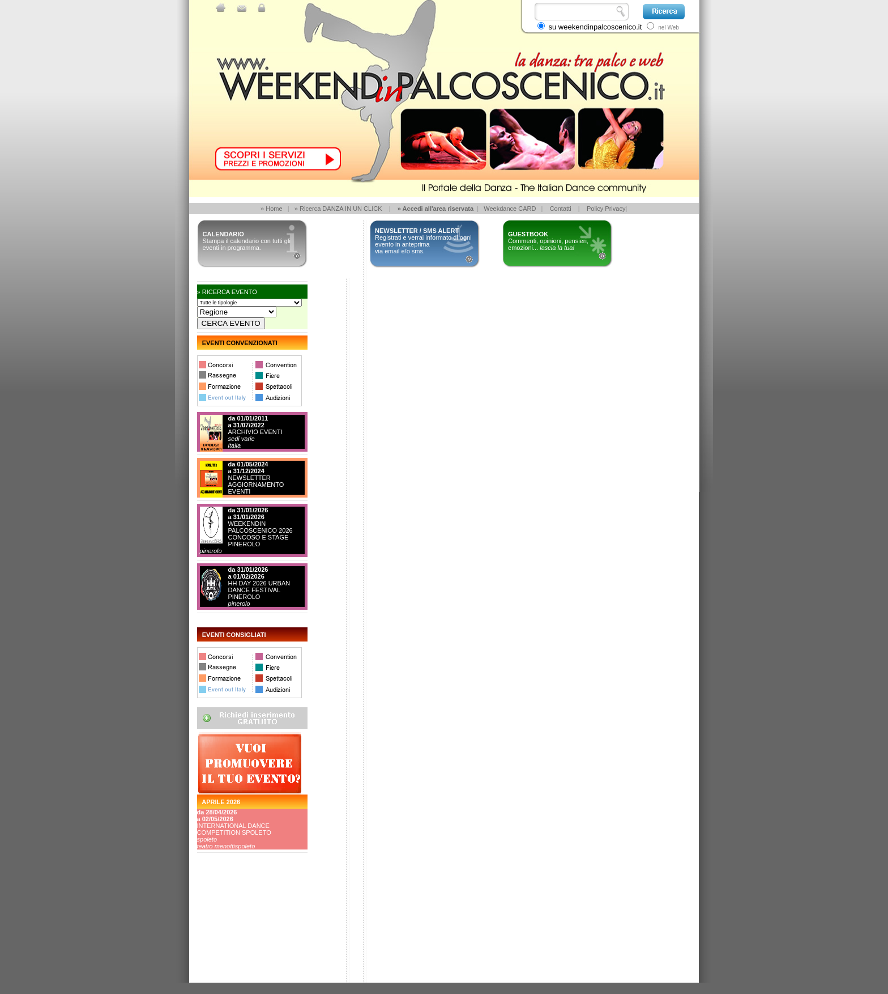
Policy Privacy (606, 208)
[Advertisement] (248, 940)
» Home (272, 208)
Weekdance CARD (510, 208)
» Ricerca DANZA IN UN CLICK (338, 208)
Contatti (560, 208)
